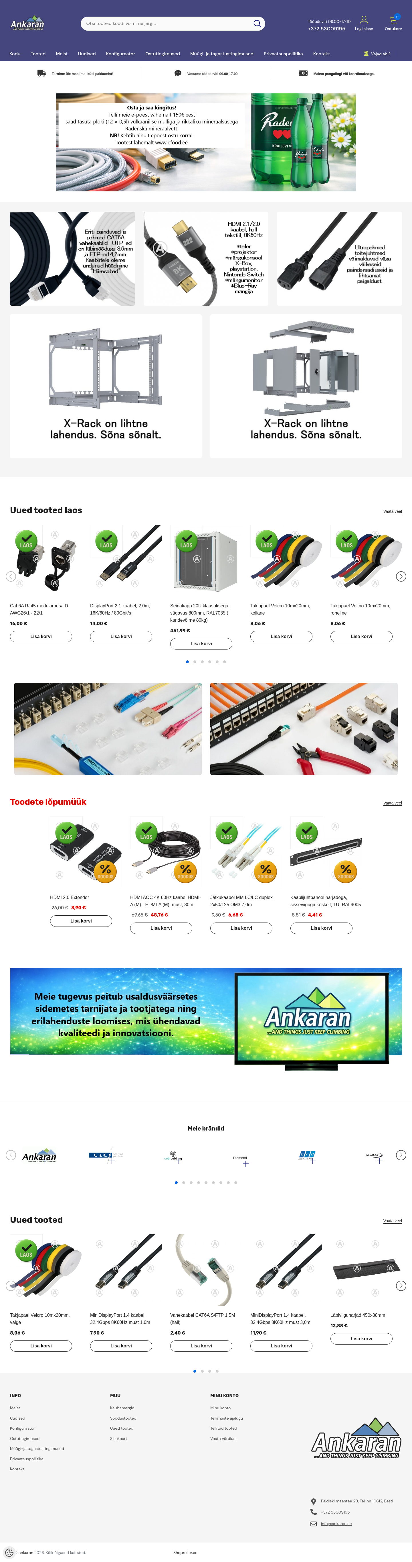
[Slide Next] (401, 576)
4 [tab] (209, 661)
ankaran (26, 1555)
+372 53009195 (326, 28)
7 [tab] (220, 1185)
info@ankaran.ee (336, 1526)
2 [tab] (194, 661)
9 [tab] (235, 1185)
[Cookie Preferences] (9, 1552)
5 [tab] (217, 661)
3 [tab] (202, 661)
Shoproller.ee (185, 1555)
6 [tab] (224, 661)
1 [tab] (187, 661)
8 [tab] (228, 1185)
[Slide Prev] (11, 576)
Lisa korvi (38, 636)
